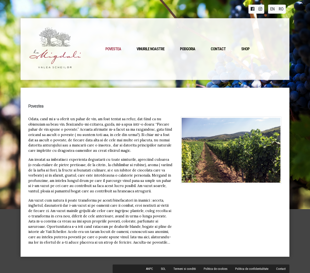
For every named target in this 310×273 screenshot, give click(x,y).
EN (272, 9)
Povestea (113, 49)
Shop (245, 49)
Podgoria (187, 49)
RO (281, 9)
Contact (218, 49)
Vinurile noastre (150, 49)
